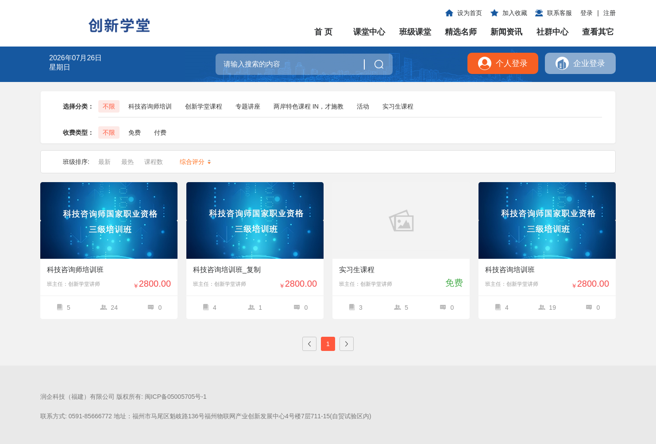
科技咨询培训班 (510, 269)
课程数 (156, 161)
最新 (104, 161)
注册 (609, 12)
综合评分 (195, 161)
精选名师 (461, 31)
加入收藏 (514, 12)
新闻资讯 (506, 31)
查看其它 (598, 31)
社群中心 (552, 31)
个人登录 (512, 63)
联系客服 (559, 12)
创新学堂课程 (203, 106)
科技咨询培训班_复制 (227, 269)
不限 (109, 106)
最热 (127, 161)
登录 (586, 12)
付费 (160, 132)
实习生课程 (397, 106)
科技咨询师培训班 (75, 269)
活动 (363, 106)
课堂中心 (369, 31)
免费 (134, 132)
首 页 (323, 31)
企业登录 (589, 63)
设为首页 (469, 12)
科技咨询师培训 (150, 106)
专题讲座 (247, 106)
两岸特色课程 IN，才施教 (308, 106)
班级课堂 (415, 31)
